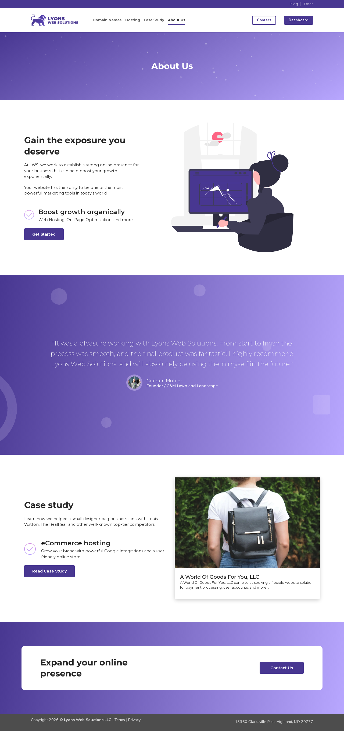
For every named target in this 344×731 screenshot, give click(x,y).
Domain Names (107, 20)
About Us (176, 20)
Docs (308, 4)
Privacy (134, 719)
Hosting (132, 20)
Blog (294, 4)
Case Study (154, 20)
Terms (119, 719)
